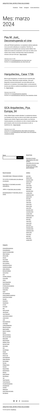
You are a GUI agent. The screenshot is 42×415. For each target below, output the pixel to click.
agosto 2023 (29, 217)
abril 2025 (28, 183)
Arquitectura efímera (7, 265)
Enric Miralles (6, 287)
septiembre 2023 (30, 215)
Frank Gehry (5, 289)
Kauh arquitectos (6, 321)
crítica (24, 61)
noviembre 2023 (29, 211)
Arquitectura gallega (7, 267)
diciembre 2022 (29, 227)
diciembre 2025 (29, 179)
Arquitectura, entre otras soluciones (16, 3)
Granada (4, 299)
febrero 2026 (29, 178)
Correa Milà (5, 278)
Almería (4, 257)
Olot (4, 348)
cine (21, 61)
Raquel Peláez (6, 368)
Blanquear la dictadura (31, 165)
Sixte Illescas (5, 376)
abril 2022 (28, 236)
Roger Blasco (6, 184)
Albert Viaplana (25, 130)
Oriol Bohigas (6, 350)
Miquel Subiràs (6, 340)
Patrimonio (5, 353)
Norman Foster (6, 344)
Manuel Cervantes (7, 327)
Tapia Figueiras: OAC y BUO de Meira (32, 160)
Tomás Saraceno (6, 381)
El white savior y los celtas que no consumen (32, 167)
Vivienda (4, 387)
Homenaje (5, 306)
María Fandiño (6, 329)
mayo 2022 (28, 234)
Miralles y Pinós (6, 342)
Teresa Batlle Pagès (7, 176)
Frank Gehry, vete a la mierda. (14, 189)
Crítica (25, 60)
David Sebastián (6, 284)
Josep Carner (6, 318)
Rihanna (4, 372)
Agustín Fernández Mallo (8, 252)
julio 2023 (28, 219)
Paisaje (4, 351)
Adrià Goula (23, 95)
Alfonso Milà (5, 255)
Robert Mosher (6, 374)
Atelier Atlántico (6, 269)
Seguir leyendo (23, 54)
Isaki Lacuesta (6, 310)
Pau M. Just (29, 60)
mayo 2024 (28, 202)
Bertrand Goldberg (7, 270)
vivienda (35, 95)
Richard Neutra (6, 370)
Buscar (4, 155)
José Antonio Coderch (7, 316)
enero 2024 (28, 208)
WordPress (13, 409)
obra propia (5, 346)
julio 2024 (28, 198)
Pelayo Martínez (6, 359)
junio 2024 (28, 200)
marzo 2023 (28, 223)
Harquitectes (24, 93)
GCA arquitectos (31, 130)
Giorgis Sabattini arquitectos (9, 295)
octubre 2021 (29, 240)
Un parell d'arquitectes (7, 383)
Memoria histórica (7, 334)
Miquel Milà (5, 338)
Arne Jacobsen (6, 263)
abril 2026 (28, 176)
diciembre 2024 (29, 191)
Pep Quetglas (6, 361)
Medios (4, 333)
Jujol (4, 319)
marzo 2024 (28, 204)
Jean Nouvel (5, 312)
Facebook (15, 7)
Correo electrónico (34, 7)
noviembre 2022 (29, 228)
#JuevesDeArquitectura (16, 60)
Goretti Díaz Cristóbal (7, 297)
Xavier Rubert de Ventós (8, 391)
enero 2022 (28, 238)
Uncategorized (6, 385)
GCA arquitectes (33, 132)
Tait (3, 378)
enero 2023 (28, 225)
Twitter (21, 7)
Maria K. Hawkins (6, 331)
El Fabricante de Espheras (8, 285)
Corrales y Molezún (7, 276)
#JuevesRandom (6, 250)
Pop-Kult (4, 366)
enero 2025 (28, 189)
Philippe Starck (6, 365)
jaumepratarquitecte (7, 192)
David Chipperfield (7, 282)
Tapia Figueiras (6, 380)
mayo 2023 (28, 221)
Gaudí (4, 291)
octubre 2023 (29, 213)
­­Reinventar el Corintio (31, 158)
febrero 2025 (29, 187)
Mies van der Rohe (7, 336)
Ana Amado (5, 259)
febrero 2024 (29, 206)
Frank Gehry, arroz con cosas (32, 163)
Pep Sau (4, 363)
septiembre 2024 (30, 195)
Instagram (26, 7)
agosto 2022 (29, 232)
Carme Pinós (5, 272)
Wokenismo (5, 389)
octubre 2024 (29, 193)
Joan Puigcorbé (6, 314)
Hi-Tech (4, 304)
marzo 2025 (28, 185)
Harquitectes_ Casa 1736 (19, 74)
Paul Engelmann (6, 357)
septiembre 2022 (30, 230)
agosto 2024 (29, 196)
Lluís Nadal (5, 323)
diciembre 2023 (29, 210)
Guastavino (5, 301)
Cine (22, 60)
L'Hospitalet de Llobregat (9, 133)
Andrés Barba (6, 261)
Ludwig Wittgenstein (7, 325)
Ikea (4, 308)
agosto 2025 (29, 181)
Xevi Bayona (5, 393)
